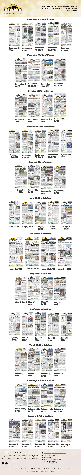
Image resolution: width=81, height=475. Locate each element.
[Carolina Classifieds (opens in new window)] (56, 9)
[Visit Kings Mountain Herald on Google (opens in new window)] (6, 463)
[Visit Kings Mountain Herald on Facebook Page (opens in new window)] (3, 463)
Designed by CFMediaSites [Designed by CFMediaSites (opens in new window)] (50, 471)
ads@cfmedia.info (48, 457)
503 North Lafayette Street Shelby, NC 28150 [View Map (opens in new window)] (55, 453)
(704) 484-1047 (51, 455)
